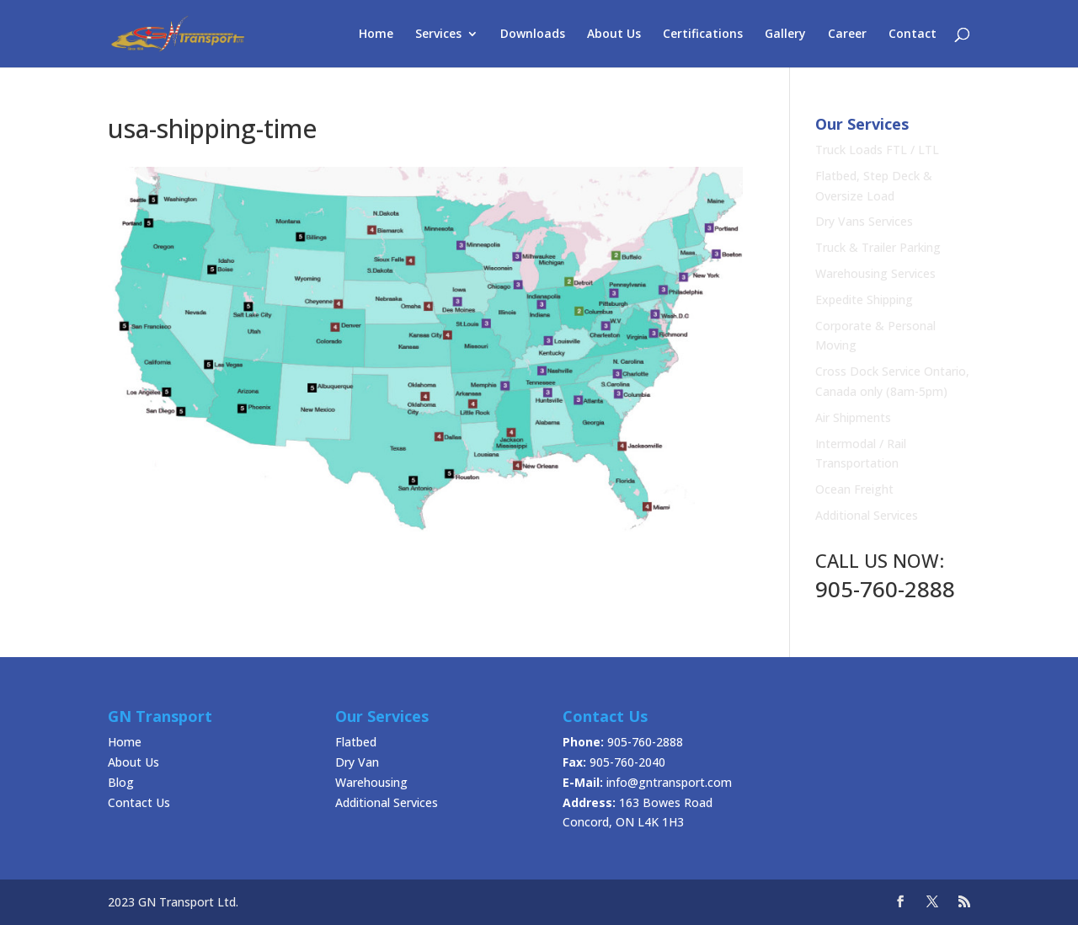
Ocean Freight (854, 489)
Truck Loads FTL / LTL (877, 150)
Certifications (703, 34)
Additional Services (866, 515)
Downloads (532, 34)
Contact (913, 34)
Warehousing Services (875, 273)
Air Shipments (853, 417)
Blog (121, 782)
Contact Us (139, 802)
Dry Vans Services (864, 221)
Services (438, 34)
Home (376, 34)
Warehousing (371, 782)
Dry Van (357, 762)
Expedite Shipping (864, 299)
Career (847, 34)
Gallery (785, 34)
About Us (614, 34)
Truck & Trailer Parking (878, 247)
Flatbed (355, 742)
